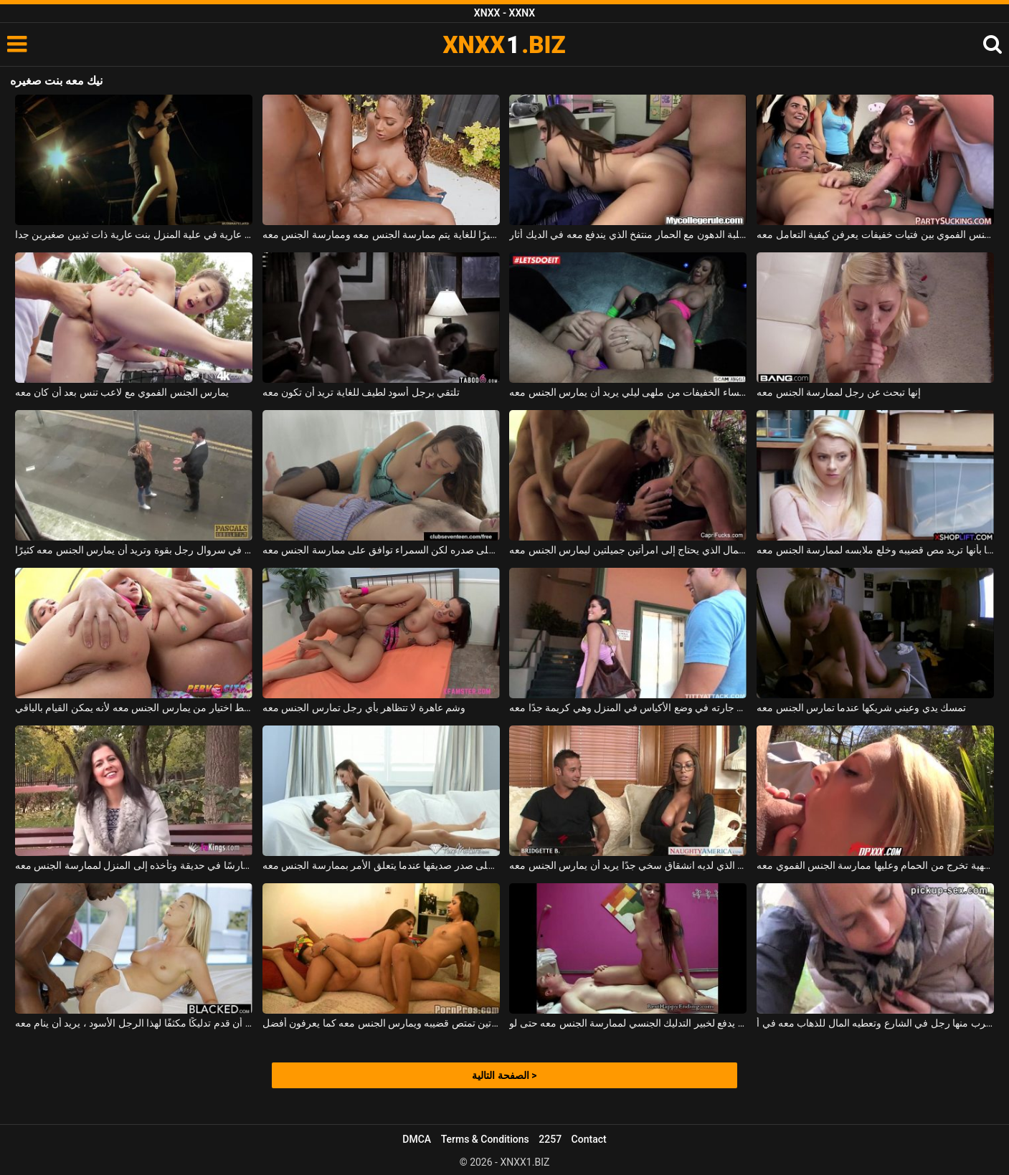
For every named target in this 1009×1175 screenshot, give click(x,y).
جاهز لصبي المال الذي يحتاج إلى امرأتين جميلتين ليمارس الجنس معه (628, 550)
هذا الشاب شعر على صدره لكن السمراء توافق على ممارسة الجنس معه (381, 550)
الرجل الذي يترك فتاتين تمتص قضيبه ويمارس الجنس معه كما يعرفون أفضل (381, 1023)
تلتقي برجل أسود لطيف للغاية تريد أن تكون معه (361, 392)
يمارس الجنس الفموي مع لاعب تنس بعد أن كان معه (122, 392)
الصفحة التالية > (504, 1075)
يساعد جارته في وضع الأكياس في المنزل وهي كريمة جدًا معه (628, 707)
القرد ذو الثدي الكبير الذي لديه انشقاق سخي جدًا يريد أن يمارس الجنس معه (628, 865)
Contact (589, 1139)
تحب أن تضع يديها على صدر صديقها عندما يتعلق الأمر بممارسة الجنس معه (381, 865)
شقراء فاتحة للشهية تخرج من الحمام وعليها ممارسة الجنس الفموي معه (875, 865)
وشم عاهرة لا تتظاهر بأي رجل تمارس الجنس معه (364, 707)
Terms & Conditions (485, 1139)
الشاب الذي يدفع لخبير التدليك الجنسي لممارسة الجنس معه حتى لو (628, 1023)
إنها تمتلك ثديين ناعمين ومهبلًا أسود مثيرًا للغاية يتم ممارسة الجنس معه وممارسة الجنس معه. (381, 234)
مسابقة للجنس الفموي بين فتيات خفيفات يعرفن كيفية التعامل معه (875, 234)
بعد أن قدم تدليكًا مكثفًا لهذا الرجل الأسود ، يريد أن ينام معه (133, 1023)
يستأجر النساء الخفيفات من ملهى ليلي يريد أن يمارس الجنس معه (628, 392)
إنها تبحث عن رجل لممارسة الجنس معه (839, 392)
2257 (550, 1139)
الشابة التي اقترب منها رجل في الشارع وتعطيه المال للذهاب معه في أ (875, 1023)
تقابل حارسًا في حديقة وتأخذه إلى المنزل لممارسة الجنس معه (133, 865)
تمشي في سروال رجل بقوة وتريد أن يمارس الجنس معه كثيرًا (133, 550)
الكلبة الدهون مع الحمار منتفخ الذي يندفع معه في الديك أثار (628, 234)
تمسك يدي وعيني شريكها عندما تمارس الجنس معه (861, 707)
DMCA (416, 1139)
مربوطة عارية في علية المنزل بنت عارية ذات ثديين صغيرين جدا (133, 234)
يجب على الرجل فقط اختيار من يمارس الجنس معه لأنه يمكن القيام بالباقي (133, 707)
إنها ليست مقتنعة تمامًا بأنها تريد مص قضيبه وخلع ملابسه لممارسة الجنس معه (875, 550)
